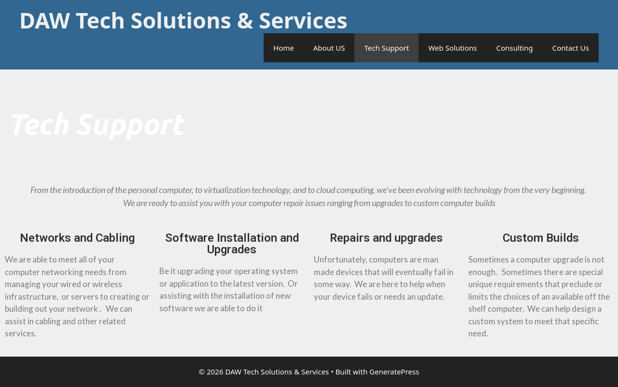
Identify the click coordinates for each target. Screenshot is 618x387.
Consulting (514, 48)
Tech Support (386, 48)
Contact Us (570, 48)
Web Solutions (452, 48)
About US (329, 48)
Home (283, 48)
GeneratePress (394, 371)
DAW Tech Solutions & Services (183, 20)
